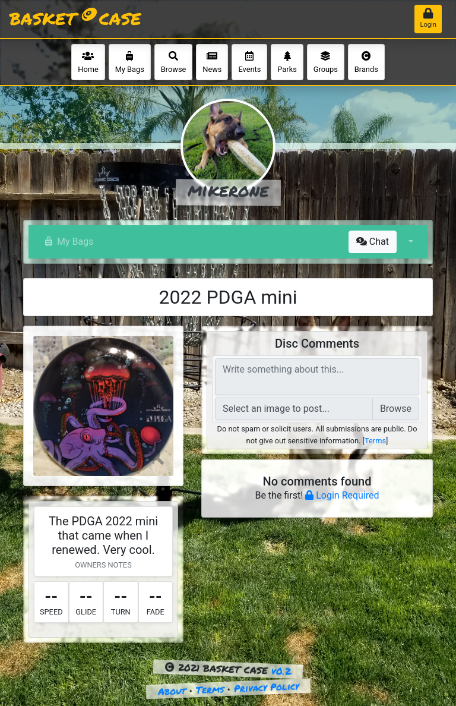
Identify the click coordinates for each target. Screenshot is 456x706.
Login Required (342, 495)
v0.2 (281, 671)
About (171, 690)
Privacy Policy (266, 687)
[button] (409, 242)
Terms (375, 440)
